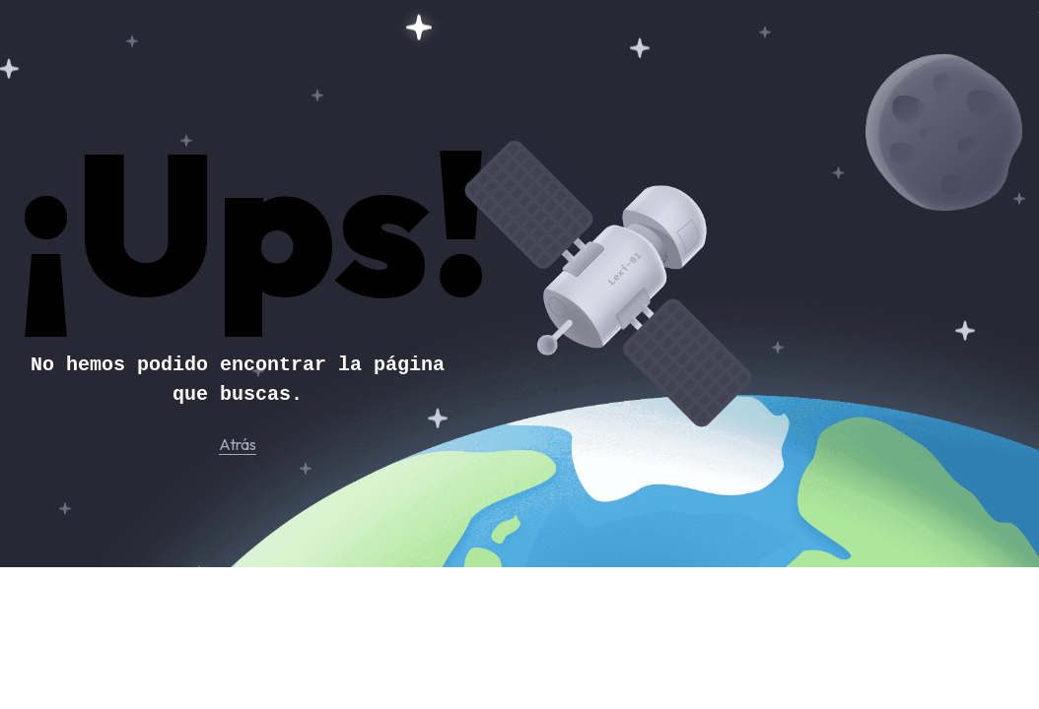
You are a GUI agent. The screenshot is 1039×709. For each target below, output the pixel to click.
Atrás (237, 444)
